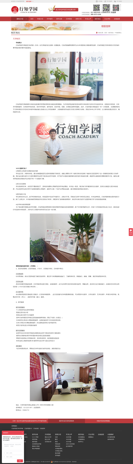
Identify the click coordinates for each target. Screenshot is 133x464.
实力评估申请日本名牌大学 (66, 10)
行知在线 (36, 428)
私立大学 (47, 439)
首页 (31, 19)
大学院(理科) (58, 448)
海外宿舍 (34, 441)
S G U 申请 (35, 437)
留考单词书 (111, 439)
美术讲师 (57, 453)
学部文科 (57, 444)
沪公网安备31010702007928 (58, 461)
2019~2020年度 (70, 444)
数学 (56, 439)
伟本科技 (74, 461)
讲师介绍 (78, 19)
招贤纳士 (91, 437)
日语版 (100, 1)
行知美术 (42, 428)
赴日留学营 (69, 446)
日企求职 (107, 19)
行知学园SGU (28, 428)
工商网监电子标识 (35, 461)
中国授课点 (118, 32)
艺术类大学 (48, 441)
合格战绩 (117, 19)
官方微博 (109, 1)
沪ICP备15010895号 (45, 461)
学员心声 (88, 19)
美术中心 (80, 441)
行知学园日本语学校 (17, 428)
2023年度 (68, 437)
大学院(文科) (58, 451)
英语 (56, 441)
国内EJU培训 (36, 446)
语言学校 (34, 439)
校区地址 (98, 19)
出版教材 (111, 434)
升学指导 (57, 455)
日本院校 (69, 19)
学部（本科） (24, 437)
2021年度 (68, 441)
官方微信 (119, 1)
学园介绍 (40, 19)
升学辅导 (50, 19)
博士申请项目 (36, 448)
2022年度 (68, 439)
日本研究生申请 (36, 444)
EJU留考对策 (111, 437)
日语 (56, 437)
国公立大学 (48, 437)
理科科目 (57, 446)
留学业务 (59, 19)
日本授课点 (81, 437)
